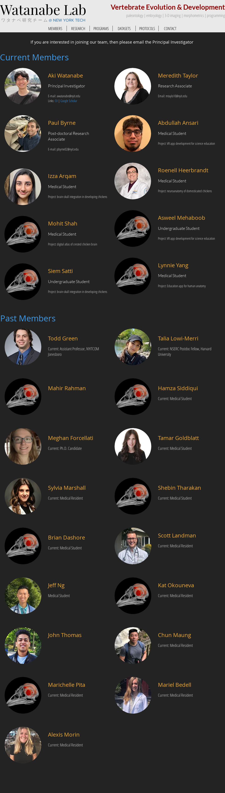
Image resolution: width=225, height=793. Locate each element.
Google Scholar (68, 100)
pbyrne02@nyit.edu (68, 149)
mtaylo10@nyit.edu (176, 96)
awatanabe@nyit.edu (68, 96)
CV (56, 100)
